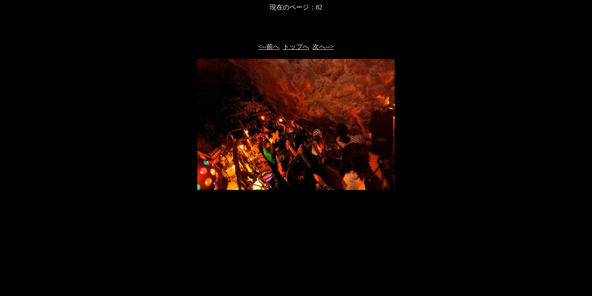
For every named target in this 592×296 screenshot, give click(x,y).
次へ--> (323, 46)
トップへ (296, 46)
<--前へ (269, 46)
